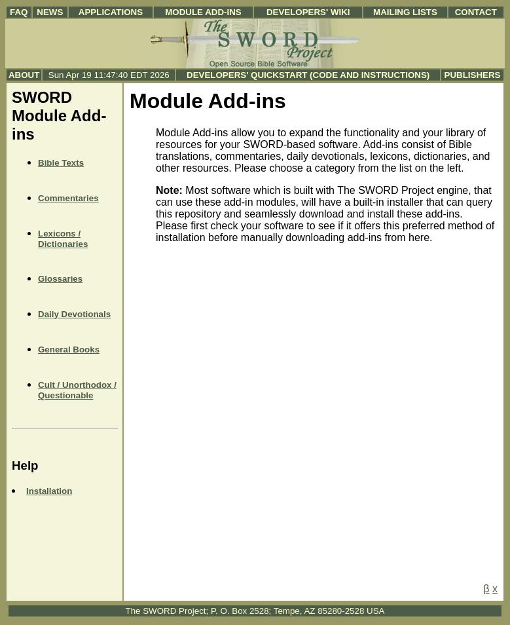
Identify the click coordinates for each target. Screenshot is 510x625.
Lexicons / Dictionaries (63, 239)
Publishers (473, 75)
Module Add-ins (203, 12)
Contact (476, 12)
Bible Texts (61, 163)
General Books (69, 349)
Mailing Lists (405, 12)
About (24, 75)
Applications (111, 12)
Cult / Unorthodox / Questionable (77, 390)
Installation (49, 491)
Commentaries (68, 198)
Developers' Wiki (308, 12)
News (50, 12)
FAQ (18, 12)
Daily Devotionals (74, 314)
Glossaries (60, 279)
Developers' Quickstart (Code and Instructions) (308, 75)
